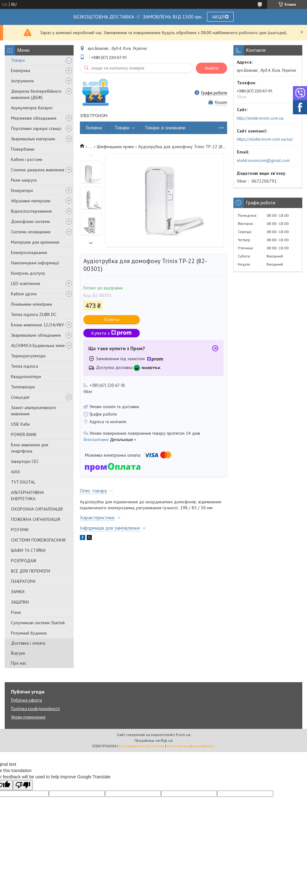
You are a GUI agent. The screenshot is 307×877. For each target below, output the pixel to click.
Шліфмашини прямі (115, 146)
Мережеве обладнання (33, 118)
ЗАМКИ (17, 591)
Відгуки (18, 653)
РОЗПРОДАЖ (23, 560)
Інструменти (22, 81)
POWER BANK (24, 434)
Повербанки (22, 149)
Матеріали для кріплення (35, 242)
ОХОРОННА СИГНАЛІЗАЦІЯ (37, 509)
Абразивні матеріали (30, 201)
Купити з (111, 333)
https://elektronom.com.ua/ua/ (265, 139)
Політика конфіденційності (35, 708)
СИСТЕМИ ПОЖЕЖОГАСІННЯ (38, 540)
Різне (16, 612)
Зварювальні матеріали (33, 139)
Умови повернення (28, 717)
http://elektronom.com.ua (260, 118)
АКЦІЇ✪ (220, 16)
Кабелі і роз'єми (26, 159)
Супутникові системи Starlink (38, 622)
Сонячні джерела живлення (37, 170)
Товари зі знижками (165, 127)
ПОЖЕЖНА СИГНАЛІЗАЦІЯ (35, 519)
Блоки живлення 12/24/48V (37, 325)
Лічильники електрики (31, 304)
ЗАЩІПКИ (20, 602)
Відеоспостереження (31, 211)
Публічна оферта (26, 700)
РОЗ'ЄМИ (20, 529)
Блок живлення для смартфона (29, 448)
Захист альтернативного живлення (33, 411)
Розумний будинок (29, 633)
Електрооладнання (29, 252)
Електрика (20, 70)
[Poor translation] (23, 785)
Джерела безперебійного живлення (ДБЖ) (36, 94)
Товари (18, 60)
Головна (94, 127)
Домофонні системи (30, 221)
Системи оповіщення (30, 232)
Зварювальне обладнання (36, 335)
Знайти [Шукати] (211, 68)
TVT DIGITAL (23, 482)
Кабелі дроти (24, 294)
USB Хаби (20, 424)
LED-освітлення (25, 283)
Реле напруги (24, 180)
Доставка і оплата (28, 643)
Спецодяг (20, 397)
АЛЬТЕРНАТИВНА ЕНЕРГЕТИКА (27, 495)
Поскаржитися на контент (141, 746)
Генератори (22, 190)
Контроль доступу (28, 273)
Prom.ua (183, 734)
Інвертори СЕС (25, 461)
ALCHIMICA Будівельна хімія (38, 345)
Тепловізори (23, 387)
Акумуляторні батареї (32, 108)
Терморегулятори (28, 356)
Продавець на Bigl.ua (153, 740)
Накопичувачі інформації (35, 263)
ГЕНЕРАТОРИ (23, 581)
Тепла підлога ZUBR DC (33, 314)
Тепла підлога (24, 366)
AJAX (15, 472)
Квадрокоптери (26, 376)
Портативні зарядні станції (36, 128)
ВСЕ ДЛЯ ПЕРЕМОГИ (30, 571)
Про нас (18, 663)
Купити (111, 319)
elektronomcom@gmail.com (263, 160)
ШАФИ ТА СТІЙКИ (28, 550)
